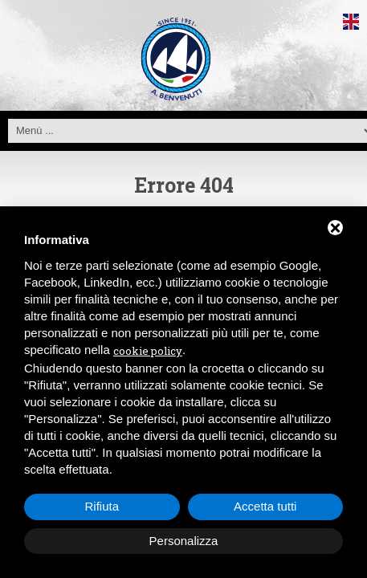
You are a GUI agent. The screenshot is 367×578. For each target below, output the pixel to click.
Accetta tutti (265, 506)
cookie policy (147, 351)
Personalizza (183, 540)
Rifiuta (101, 506)
